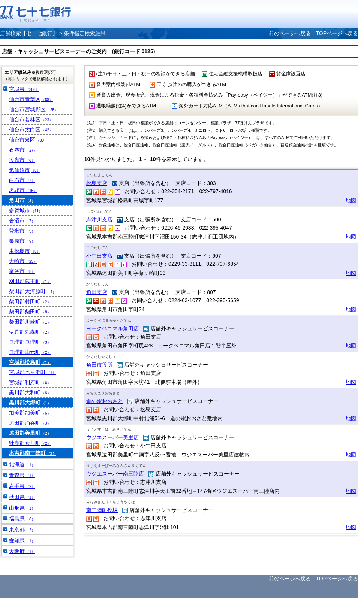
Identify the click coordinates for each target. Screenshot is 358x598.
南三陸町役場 (102, 510)
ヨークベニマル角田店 (112, 328)
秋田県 (22, 497)
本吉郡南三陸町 (32, 453)
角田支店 (96, 292)
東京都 (22, 529)
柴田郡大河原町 (32, 291)
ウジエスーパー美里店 (112, 437)
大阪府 (22, 551)
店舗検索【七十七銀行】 (29, 33)
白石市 (22, 180)
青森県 (22, 475)
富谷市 (22, 271)
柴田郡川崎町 (30, 322)
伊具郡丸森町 (30, 332)
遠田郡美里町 (30, 433)
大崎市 (23, 261)
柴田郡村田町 (30, 301)
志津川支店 (99, 219)
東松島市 (24, 251)
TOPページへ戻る (337, 33)
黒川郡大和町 (30, 392)
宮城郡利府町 (30, 382)
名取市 (23, 190)
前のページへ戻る (290, 33)
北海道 (22, 464)
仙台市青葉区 (31, 99)
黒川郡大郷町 (30, 403)
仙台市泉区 (28, 140)
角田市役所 (99, 365)
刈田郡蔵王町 (30, 281)
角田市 (22, 200)
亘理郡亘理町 (30, 342)
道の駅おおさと (104, 401)
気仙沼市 (24, 170)
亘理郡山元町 (30, 352)
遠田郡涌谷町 (30, 423)
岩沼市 (22, 221)
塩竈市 (22, 160)
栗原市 (22, 241)
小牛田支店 (99, 256)
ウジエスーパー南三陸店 (115, 474)
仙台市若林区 (31, 119)
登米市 (22, 231)
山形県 (22, 508)
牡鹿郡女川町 (30, 443)
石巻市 (23, 150)
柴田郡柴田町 (30, 312)
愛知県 (22, 540)
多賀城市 (25, 210)
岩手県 (22, 486)
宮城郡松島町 (30, 362)
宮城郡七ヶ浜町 (32, 372)
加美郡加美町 (30, 413)
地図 (351, 200)
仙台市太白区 (31, 130)
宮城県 (24, 89)
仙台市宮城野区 (33, 109)
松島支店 (96, 183)
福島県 (22, 519)
